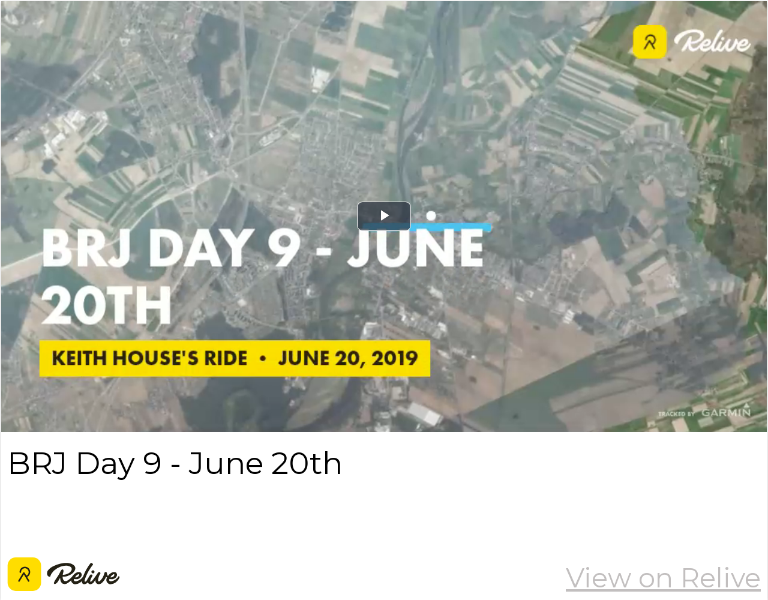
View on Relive (663, 578)
